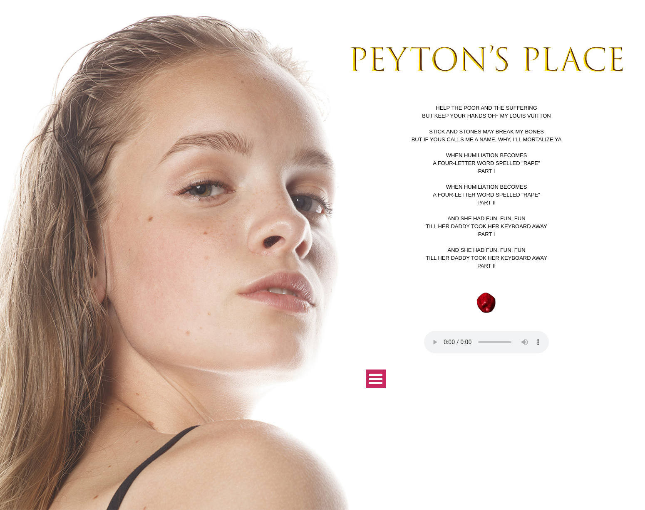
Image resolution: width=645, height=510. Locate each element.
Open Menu (376, 379)
